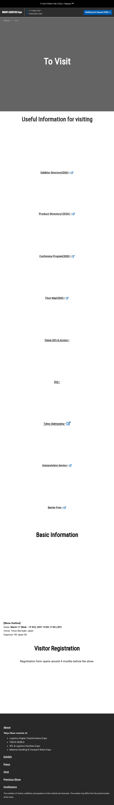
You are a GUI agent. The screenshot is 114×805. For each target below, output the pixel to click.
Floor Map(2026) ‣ (55, 298)
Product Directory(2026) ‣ (55, 214)
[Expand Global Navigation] (57, 3)
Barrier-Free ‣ (55, 507)
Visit (6, 771)
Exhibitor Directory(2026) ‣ (55, 172)
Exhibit (8, 756)
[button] (98, 12)
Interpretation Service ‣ (55, 465)
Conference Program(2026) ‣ (55, 256)
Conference (10, 786)
